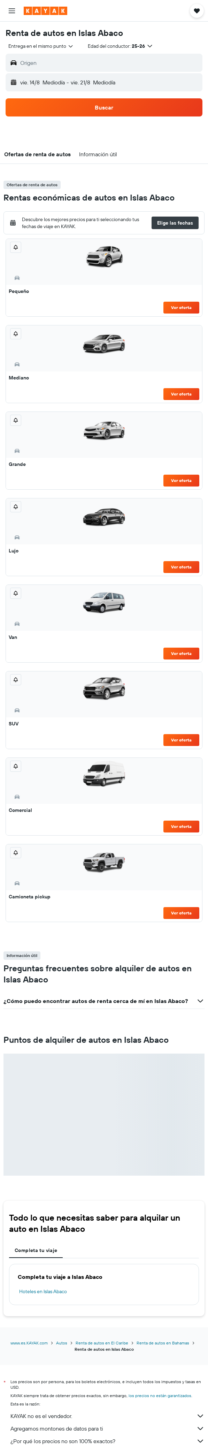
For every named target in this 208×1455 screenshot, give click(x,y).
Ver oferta (181, 307)
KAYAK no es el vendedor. (107, 1416)
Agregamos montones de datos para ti (107, 1428)
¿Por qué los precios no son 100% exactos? (107, 1441)
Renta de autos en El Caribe (102, 1342)
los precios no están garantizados (160, 1395)
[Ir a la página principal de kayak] (45, 11)
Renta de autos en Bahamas (163, 1342)
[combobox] (41, 46)
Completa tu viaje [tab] (36, 1250)
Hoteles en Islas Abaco (43, 1291)
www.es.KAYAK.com (29, 1342)
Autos (61, 1342)
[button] (12, 10)
